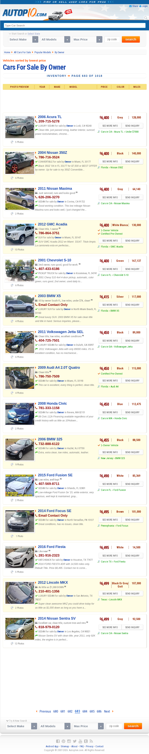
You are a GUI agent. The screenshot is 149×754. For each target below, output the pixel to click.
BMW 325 (120, 458)
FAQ (82, 746)
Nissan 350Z (117, 167)
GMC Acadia (117, 246)
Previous (43, 711)
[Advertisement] (74, 101)
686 (99, 711)
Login (145, 6)
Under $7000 (132, 131)
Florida (104, 167)
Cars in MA (106, 418)
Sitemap (65, 746)
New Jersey (107, 458)
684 (85, 711)
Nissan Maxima (122, 203)
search (130, 39)
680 (55, 711)
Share (135, 6)
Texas (104, 599)
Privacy (89, 746)
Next (108, 711)
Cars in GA (106, 346)
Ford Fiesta (119, 561)
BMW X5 (115, 310)
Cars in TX (106, 561)
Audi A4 (114, 386)
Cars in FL (106, 274)
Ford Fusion (119, 489)
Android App (52, 746)
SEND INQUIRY (132, 125)
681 (63, 711)
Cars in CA (106, 131)
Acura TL (118, 131)
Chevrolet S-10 (120, 274)
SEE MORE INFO (110, 125)
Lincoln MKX (115, 599)
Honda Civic (120, 418)
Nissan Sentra (121, 633)
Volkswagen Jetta (123, 346)
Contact (99, 746)
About (74, 746)
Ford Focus (122, 525)
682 (70, 711)
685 (92, 711)
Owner (69, 125)
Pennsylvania (107, 525)
